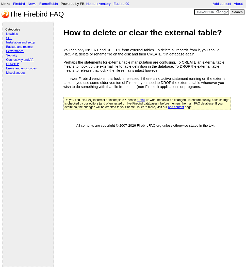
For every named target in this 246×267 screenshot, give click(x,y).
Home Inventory (98, 4)
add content (176, 107)
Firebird (19, 4)
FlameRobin (48, 4)
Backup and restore (19, 47)
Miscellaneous (15, 73)
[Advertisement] (25, 89)
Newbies (12, 34)
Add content (222, 4)
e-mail (141, 100)
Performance (15, 51)
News (32, 4)
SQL (9, 38)
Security (11, 55)
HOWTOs (12, 64)
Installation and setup (20, 42)
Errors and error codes (21, 68)
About (238, 4)
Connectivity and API (20, 60)
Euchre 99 (121, 4)
